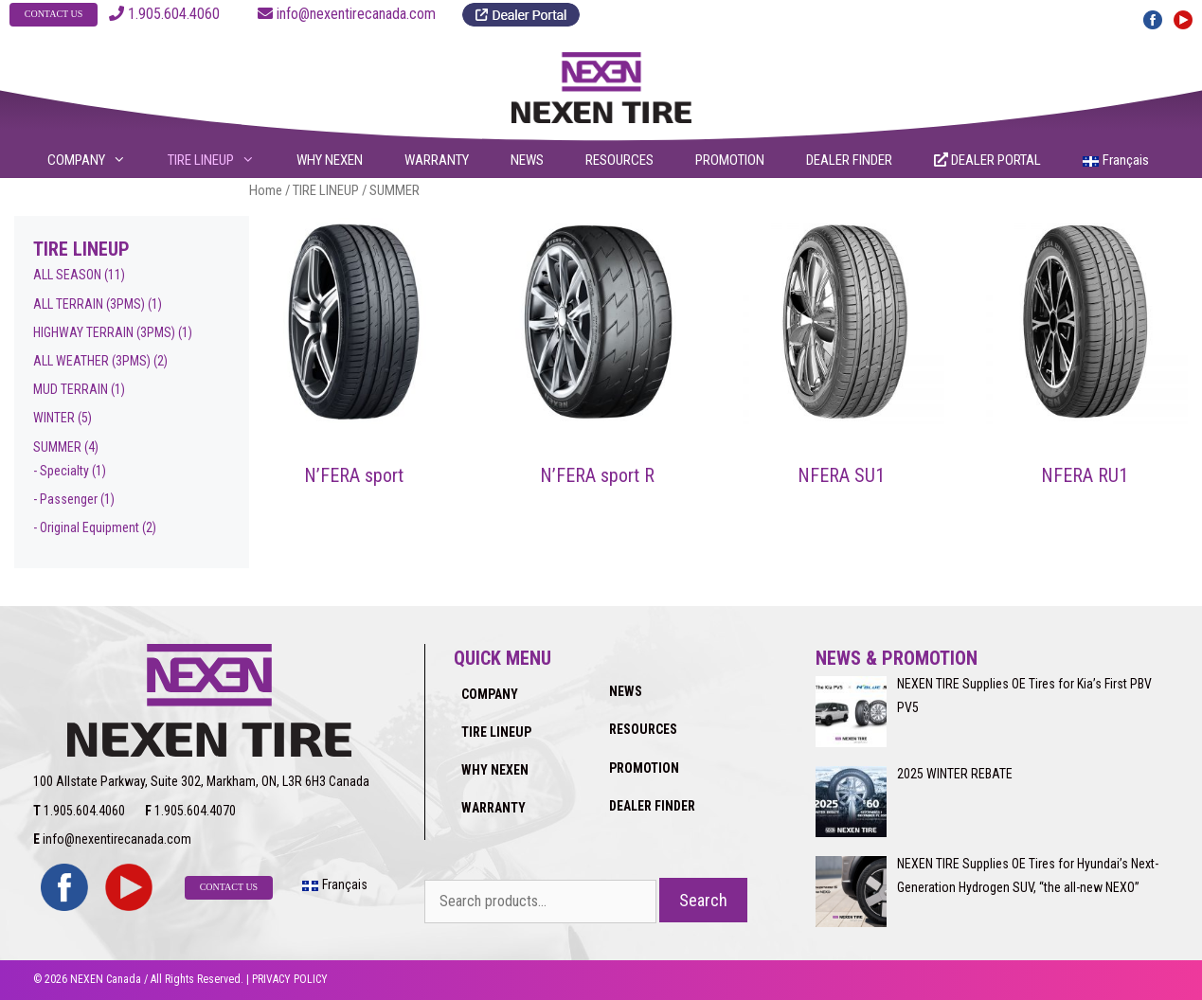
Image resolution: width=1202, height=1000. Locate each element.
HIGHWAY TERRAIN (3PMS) (104, 332)
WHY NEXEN (329, 160)
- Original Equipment (86, 527)
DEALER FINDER (849, 160)
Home (265, 190)
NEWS (527, 160)
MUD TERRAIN (70, 389)
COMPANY (98, 160)
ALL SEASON (67, 274)
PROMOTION (729, 160)
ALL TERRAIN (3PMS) (89, 304)
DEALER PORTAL (987, 160)
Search (703, 900)
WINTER (54, 417)
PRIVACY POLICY (290, 979)
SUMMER (57, 447)
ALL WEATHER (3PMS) (92, 360)
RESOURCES (619, 160)
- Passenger (65, 499)
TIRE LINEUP (223, 160)
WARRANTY (436, 160)
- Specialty (61, 470)
